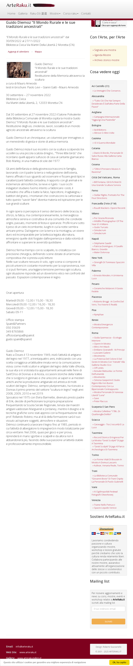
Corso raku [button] (70, 13)
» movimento (99, 355)
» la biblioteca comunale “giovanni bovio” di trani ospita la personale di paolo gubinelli (107, 478)
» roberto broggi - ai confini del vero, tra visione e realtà (108, 303)
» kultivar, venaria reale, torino (108, 465)
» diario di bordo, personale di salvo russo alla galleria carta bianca (107, 155)
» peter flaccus (100, 401)
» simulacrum (99, 230)
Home (11, 13)
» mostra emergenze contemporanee (102, 326)
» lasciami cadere (101, 352)
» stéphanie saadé (102, 243)
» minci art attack (101, 346)
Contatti (86, 13)
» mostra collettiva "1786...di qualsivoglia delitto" (106, 413)
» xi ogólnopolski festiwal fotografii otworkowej (105, 493)
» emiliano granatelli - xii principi (109, 349)
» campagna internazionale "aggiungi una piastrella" (106, 118)
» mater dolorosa (101, 252)
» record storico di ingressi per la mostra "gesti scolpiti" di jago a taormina (108, 440)
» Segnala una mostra (104, 50)
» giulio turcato (100, 227)
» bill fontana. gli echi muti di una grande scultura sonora (106, 183)
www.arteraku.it (27, 652)
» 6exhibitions (99, 129)
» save (96, 398)
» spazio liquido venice (105, 507)
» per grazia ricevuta (103, 218)
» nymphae (98, 314)
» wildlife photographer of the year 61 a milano (107, 223)
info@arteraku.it (24, 646)
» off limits (98, 367)
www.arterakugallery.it (29, 658)
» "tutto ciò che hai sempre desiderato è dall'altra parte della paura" (108, 103)
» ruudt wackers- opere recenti (109, 207)
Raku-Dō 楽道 (38, 13)
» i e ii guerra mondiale (104, 142)
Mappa (38, 51)
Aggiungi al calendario (18, 51)
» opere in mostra (101, 343)
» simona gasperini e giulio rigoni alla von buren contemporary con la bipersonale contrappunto (106, 385)
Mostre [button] (55, 13)
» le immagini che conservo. (107, 90)
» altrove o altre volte (103, 132)
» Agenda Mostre (102, 55)
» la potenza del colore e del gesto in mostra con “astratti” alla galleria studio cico (108, 361)
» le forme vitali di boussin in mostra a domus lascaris (107, 461)
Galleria (22, 13)
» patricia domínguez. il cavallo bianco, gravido (107, 248)
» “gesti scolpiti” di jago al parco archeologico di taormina (108, 448)
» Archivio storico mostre (106, 60)
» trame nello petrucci (104, 504)
